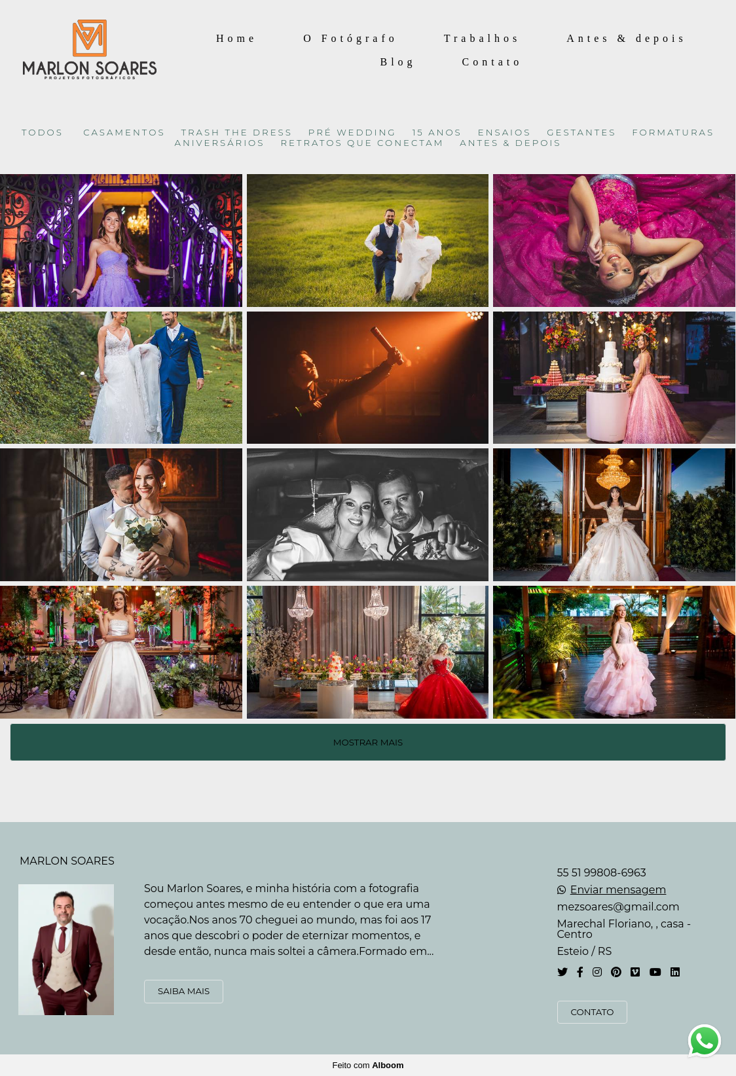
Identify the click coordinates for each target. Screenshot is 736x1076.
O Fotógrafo (350, 38)
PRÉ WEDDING (352, 132)
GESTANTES (581, 132)
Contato (492, 61)
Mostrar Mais (368, 742)
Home (236, 38)
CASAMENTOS (124, 132)
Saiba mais (184, 991)
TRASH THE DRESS (237, 132)
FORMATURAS (673, 132)
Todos (43, 132)
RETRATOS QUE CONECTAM (362, 143)
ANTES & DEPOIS (510, 143)
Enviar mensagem (618, 890)
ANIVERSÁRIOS (220, 143)
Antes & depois (626, 38)
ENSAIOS (505, 132)
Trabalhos (482, 38)
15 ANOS (437, 132)
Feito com (367, 1065)
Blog (398, 61)
